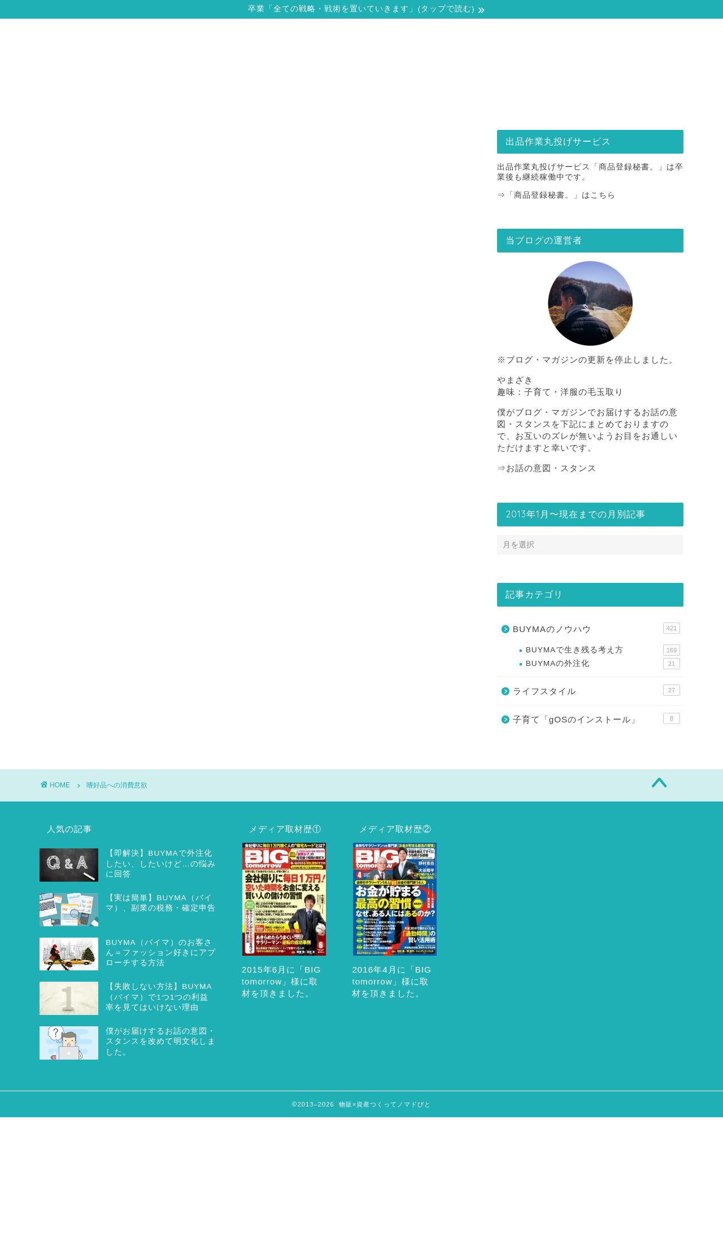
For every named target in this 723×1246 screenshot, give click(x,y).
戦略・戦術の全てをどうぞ (294, 100)
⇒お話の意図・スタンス (546, 468)
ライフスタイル (596, 690)
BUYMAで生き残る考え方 (603, 650)
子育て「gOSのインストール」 (596, 718)
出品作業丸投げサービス (429, 100)
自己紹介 (158, 100)
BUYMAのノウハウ (596, 628)
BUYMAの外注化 (603, 663)
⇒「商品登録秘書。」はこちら (556, 195)
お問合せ (566, 100)
